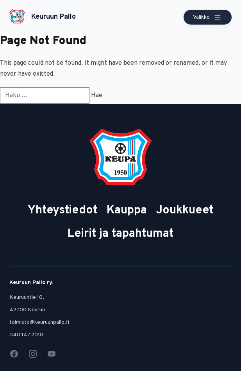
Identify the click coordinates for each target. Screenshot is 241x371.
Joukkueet (184, 210)
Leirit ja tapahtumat (120, 234)
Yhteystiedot (62, 210)
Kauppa (127, 210)
